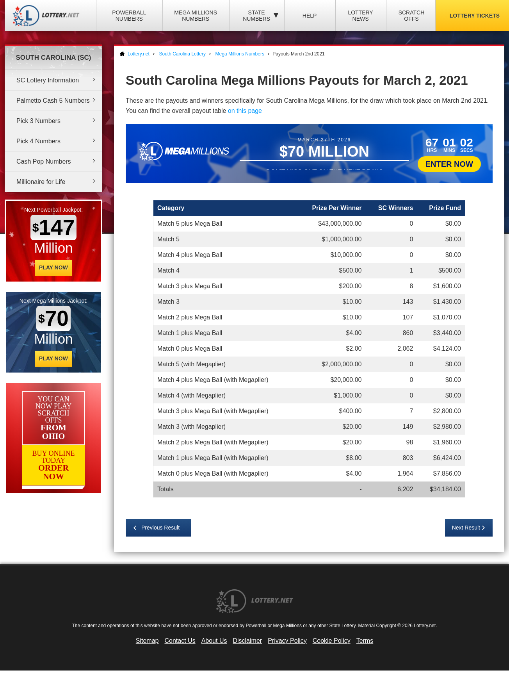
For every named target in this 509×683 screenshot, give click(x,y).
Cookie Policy (332, 640)
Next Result (466, 527)
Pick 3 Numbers (38, 121)
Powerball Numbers (129, 15)
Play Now (53, 267)
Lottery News (360, 15)
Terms (365, 640)
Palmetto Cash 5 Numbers (53, 100)
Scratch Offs (412, 15)
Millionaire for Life (40, 181)
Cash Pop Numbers (43, 161)
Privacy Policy (287, 640)
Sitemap (147, 640)
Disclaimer (247, 640)
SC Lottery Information (47, 80)
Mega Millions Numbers (195, 15)
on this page (245, 110)
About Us (214, 640)
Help (310, 15)
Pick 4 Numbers (38, 141)
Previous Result (160, 527)
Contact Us (180, 640)
